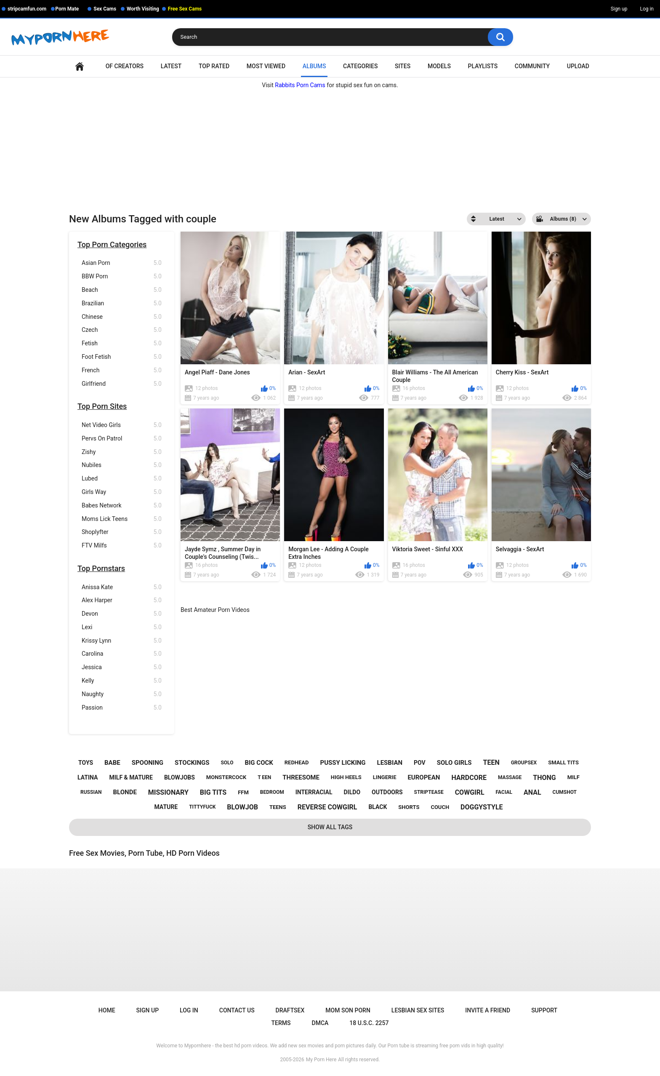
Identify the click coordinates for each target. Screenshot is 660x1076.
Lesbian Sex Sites (417, 1010)
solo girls (454, 762)
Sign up (619, 9)
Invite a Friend (487, 1010)
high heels (346, 777)
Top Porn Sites (102, 406)
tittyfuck (202, 807)
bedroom (272, 792)
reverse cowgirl (327, 807)
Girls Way (122, 492)
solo (227, 763)
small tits (563, 762)
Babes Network (122, 505)
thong (544, 778)
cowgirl (469, 792)
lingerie (385, 777)
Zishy (122, 452)
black (377, 807)
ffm (243, 792)
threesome (300, 777)
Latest (171, 66)
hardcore (469, 778)
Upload (578, 66)
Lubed (122, 478)
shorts (408, 807)
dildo (352, 792)
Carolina (122, 653)
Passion (122, 707)
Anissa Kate (122, 587)
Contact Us (237, 1010)
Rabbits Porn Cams (300, 85)
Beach (122, 290)
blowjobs (179, 777)
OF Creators (125, 66)
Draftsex (290, 1010)
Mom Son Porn (347, 1010)
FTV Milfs (122, 545)
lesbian (390, 762)
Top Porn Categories (111, 244)
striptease (429, 792)
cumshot (565, 792)
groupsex (524, 763)
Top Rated (214, 66)
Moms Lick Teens (122, 519)
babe (112, 762)
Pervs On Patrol (122, 438)
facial (504, 792)
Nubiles (122, 465)
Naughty (122, 694)
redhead (297, 762)
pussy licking (343, 762)
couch (440, 807)
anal (532, 792)
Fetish (122, 343)
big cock (259, 762)
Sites (402, 66)
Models (439, 66)
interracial (314, 792)
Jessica (122, 667)
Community (532, 66)
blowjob (242, 807)
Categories (360, 66)
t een (264, 777)
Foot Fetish (122, 356)
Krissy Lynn (122, 640)
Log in (647, 9)
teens (277, 807)
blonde (125, 792)
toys (85, 762)
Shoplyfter (122, 532)
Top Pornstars (101, 568)
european (423, 777)
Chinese (122, 316)
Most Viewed (266, 66)
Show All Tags (330, 827)
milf (573, 777)
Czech (122, 330)
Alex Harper (122, 600)
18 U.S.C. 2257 (369, 1023)
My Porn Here (321, 1060)
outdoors (387, 792)
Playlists (483, 66)
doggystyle (481, 807)
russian (91, 792)
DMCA (320, 1023)
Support (544, 1010)
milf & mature (130, 777)
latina (87, 777)
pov (420, 762)
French (122, 370)
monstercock (226, 777)
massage (510, 777)
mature (166, 807)
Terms (281, 1023)
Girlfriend (122, 383)
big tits (213, 792)
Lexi (122, 627)
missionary (168, 792)
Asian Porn (122, 263)
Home (79, 66)
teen (491, 762)
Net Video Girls (122, 425)
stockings (192, 762)
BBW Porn (122, 276)
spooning (147, 762)
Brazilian (122, 303)
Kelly (122, 680)
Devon (122, 613)
